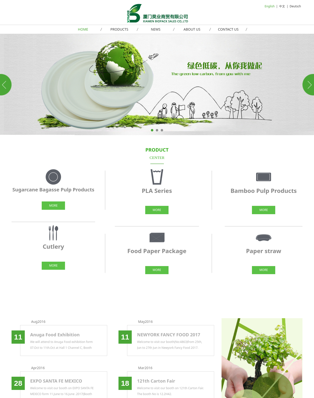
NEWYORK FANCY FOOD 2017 (168, 335)
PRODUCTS (119, 29)
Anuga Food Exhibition (55, 335)
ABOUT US (191, 29)
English (270, 6)
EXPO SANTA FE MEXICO (56, 381)
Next (307, 85)
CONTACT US (228, 29)
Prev (6, 85)
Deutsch (295, 6)
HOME (83, 29)
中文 (282, 6)
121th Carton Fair (156, 381)
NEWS (155, 29)
